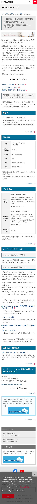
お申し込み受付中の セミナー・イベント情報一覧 (11, 434)
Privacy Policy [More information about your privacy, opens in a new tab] (24, 487)
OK (8, 496)
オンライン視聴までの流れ (9, 87)
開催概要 (11, 84)
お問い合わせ (21, 90)
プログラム (20, 84)
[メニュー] (35, 2)
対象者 (3, 84)
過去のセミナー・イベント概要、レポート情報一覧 (10, 440)
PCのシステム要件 (9, 317)
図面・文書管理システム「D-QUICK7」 (13, 352)
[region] (18, 488)
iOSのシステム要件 (9, 330)
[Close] (34, 474)
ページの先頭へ (29, 132)
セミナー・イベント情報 (16, 13)
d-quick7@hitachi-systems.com (11, 384)
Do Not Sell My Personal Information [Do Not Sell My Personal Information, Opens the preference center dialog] (13, 491)
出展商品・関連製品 (7, 90)
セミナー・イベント (9, 429)
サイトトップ (4, 13)
